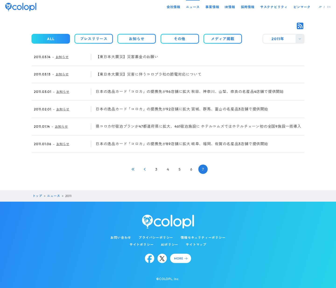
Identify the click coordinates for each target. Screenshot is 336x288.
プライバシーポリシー (156, 237)
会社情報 (173, 7)
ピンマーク (302, 7)
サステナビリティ (274, 7)
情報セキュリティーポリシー (203, 237)
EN (329, 6)
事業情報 (212, 7)
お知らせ (62, 57)
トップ (37, 196)
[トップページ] (20, 7)
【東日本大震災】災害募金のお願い (127, 56)
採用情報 (248, 7)
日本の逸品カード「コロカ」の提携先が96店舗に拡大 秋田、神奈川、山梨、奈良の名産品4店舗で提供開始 (190, 91)
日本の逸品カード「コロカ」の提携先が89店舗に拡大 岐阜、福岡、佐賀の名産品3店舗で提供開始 (182, 143)
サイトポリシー (142, 244)
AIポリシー (169, 244)
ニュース (193, 7)
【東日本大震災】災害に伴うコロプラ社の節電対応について (149, 74)
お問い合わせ (120, 237)
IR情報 (230, 7)
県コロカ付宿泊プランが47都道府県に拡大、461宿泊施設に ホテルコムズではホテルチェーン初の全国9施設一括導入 (198, 126)
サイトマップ (196, 244)
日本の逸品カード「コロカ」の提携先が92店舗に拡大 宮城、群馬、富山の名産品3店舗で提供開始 (182, 109)
